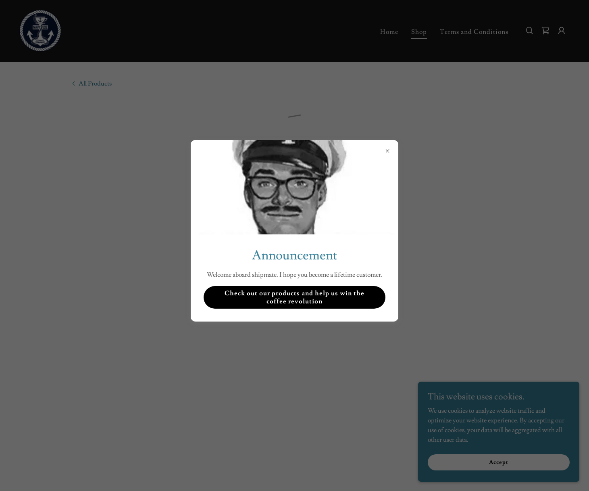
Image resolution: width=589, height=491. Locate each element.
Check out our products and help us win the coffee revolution (294, 297)
